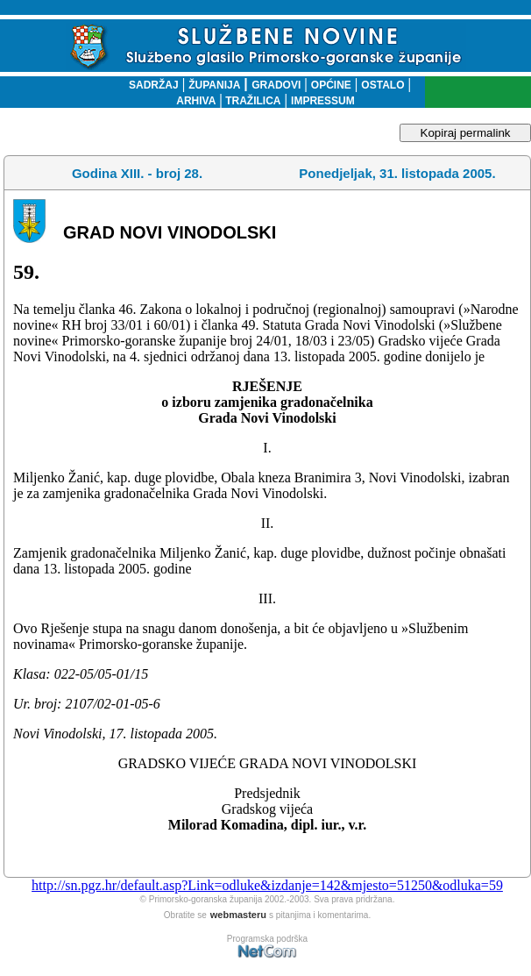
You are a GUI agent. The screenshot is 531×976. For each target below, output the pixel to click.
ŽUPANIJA (214, 85)
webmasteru (238, 914)
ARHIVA (196, 101)
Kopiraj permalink (466, 132)
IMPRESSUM (323, 101)
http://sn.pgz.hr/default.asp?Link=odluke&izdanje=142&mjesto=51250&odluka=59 (267, 885)
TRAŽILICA (252, 101)
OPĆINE (331, 85)
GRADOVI (276, 85)
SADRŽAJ (149, 85)
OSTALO (382, 85)
